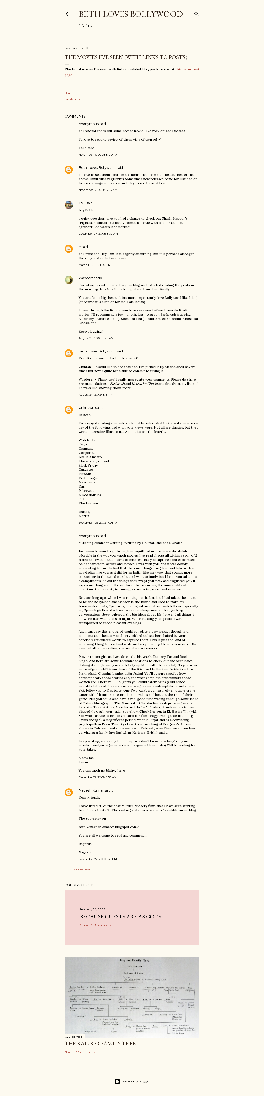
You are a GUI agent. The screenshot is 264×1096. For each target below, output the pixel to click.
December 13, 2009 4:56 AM (98, 777)
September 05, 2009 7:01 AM (98, 522)
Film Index (89, 25)
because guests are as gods (120, 916)
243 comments (101, 925)
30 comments (85, 1052)
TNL (82, 203)
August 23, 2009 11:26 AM (96, 338)
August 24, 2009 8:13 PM (96, 394)
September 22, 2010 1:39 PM (98, 859)
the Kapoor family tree (100, 1043)
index (77, 99)
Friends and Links (164, 25)
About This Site (128, 25)
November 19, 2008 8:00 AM (98, 154)
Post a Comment (78, 869)
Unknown (86, 408)
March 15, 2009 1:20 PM (95, 265)
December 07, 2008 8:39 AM (98, 233)
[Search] (196, 13)
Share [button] (68, 93)
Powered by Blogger (132, 1081)
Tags (106, 25)
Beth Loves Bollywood (131, 13)
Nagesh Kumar (91, 790)
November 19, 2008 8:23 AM (98, 190)
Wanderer (87, 278)
